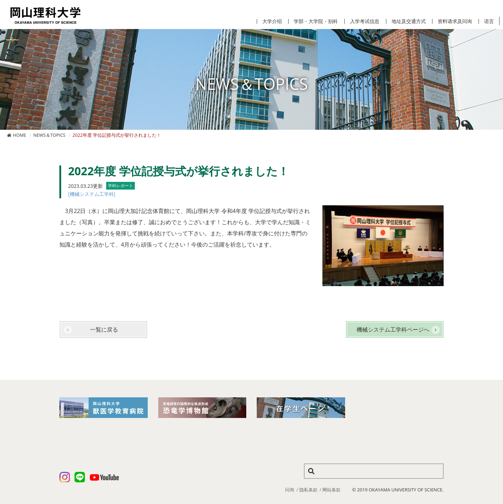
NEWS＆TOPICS (49, 135)
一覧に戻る (104, 329)
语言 (489, 21)
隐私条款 (308, 490)
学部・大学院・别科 (316, 21)
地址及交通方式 (409, 21)
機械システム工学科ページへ (393, 329)
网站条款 (331, 490)
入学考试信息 (364, 21)
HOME (19, 135)
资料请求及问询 (455, 21)
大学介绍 (272, 21)
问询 (289, 490)
